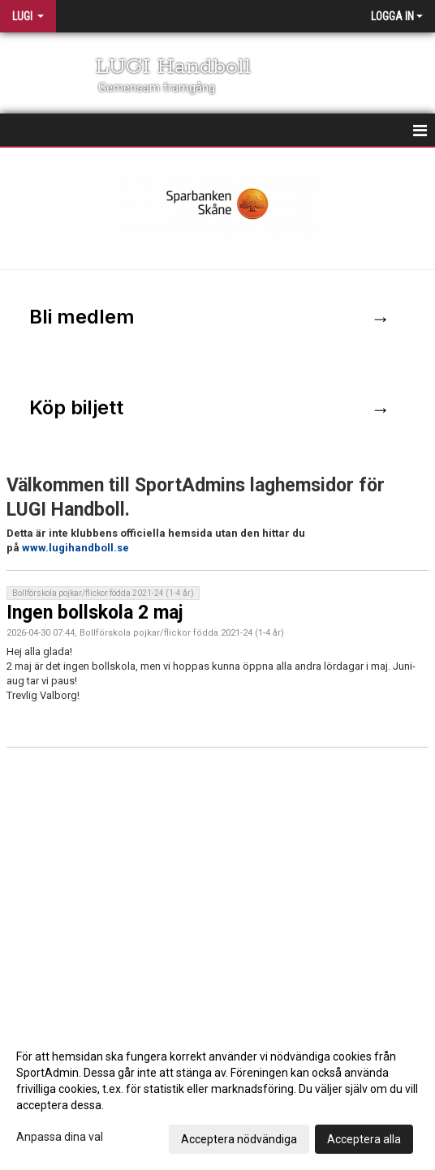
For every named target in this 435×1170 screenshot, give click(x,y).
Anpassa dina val (59, 1136)
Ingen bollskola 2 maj (94, 613)
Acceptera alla (364, 1139)
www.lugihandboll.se (75, 548)
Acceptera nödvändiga (239, 1139)
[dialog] (217, 1097)
